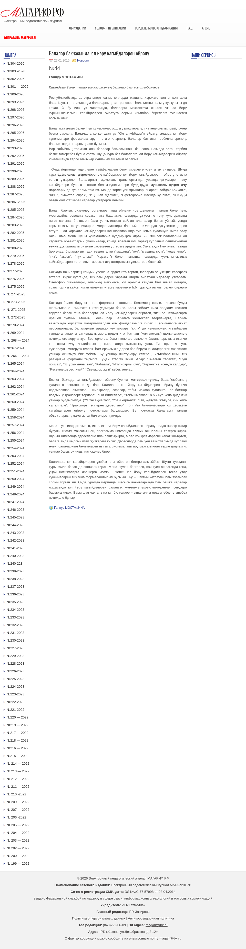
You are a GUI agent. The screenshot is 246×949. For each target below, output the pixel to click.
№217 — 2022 (17, 733)
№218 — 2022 (17, 740)
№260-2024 (15, 402)
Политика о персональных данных (98, 918)
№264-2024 (15, 371)
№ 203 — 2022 (18, 840)
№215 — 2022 (17, 756)
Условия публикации (110, 28)
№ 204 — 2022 (18, 833)
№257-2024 (15, 425)
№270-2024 (15, 325)
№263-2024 (15, 379)
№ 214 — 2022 (18, 763)
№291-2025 (15, 163)
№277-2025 (15, 271)
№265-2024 (15, 363)
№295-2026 (15, 133)
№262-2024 (15, 386)
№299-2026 (15, 102)
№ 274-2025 (16, 294)
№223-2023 (15, 694)
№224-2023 (15, 686)
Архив (206, 28)
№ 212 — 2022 (18, 779)
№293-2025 (15, 148)
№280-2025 (15, 248)
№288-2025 (15, 186)
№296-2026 (15, 125)
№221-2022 (15, 710)
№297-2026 (15, 117)
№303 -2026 (16, 71)
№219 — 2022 (17, 725)
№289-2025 (15, 179)
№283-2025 (15, 225)
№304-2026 (15, 63)
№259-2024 (15, 410)
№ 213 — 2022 (18, 771)
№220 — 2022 (17, 717)
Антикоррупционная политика (151, 918)
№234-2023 (15, 610)
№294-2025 (15, 140)
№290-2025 (15, 171)
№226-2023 (15, 671)
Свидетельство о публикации (156, 28)
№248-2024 (15, 494)
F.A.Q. (190, 28)
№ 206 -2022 (16, 817)
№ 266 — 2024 (18, 356)
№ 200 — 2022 (18, 856)
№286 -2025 (16, 202)
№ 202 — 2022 (18, 848)
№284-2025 (15, 217)
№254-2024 (15, 448)
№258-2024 (15, 417)
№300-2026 (15, 94)
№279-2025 (15, 256)
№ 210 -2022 (16, 794)
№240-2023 (15, 556)
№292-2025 (15, 156)
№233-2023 (15, 617)
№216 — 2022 (17, 748)
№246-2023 (15, 510)
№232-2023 (15, 625)
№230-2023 (15, 640)
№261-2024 (15, 394)
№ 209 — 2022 (18, 802)
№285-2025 (15, 210)
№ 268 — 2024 (18, 340)
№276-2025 (15, 279)
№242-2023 (15, 540)
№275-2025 (15, 286)
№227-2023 (15, 648)
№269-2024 (15, 333)
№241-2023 (15, 548)
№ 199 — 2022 (18, 863)
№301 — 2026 (17, 86)
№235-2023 (15, 602)
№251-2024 (15, 471)
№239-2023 (15, 571)
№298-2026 (15, 110)
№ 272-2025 (16, 317)
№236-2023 (15, 594)
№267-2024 (15, 348)
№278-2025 (15, 263)
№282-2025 (15, 233)
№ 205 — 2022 (18, 825)
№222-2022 (15, 702)
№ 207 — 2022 (18, 810)
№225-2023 (15, 679)
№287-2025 (15, 194)
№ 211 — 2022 (18, 786)
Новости (83, 60)
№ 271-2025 (16, 310)
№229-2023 (15, 656)
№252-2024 (15, 463)
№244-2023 (15, 525)
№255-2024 (15, 440)
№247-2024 (15, 502)
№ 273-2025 (16, 302)
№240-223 (15, 563)
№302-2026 (15, 79)
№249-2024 (15, 486)
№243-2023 (15, 533)
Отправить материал (20, 37)
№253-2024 (15, 456)
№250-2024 (15, 479)
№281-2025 (15, 240)
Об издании (77, 28)
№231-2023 (15, 633)
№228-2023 (15, 663)
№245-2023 (15, 517)
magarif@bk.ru (156, 925)
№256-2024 (15, 433)
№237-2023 (15, 586)
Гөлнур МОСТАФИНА (69, 508)
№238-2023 (15, 579)
